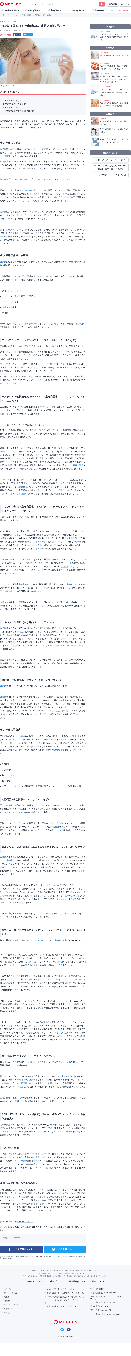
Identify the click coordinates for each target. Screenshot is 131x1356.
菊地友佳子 (16, 1237)
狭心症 (18, 805)
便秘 (8, 1098)
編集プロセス (56, 1281)
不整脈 (65, 896)
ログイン (125, 4)
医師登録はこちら (77, 1281)
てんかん (8, 775)
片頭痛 (3, 149)
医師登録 (113, 4)
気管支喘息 (78, 465)
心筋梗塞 (21, 494)
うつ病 (30, 1062)
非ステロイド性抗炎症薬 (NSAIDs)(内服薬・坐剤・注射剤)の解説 (110, 167)
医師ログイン (98, 1281)
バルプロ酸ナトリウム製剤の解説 (110, 174)
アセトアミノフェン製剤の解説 (110, 160)
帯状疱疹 (33, 1154)
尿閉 (21, 1098)
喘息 (32, 469)
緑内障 (28, 1101)
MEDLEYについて (35, 1281)
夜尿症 (24, 1083)
